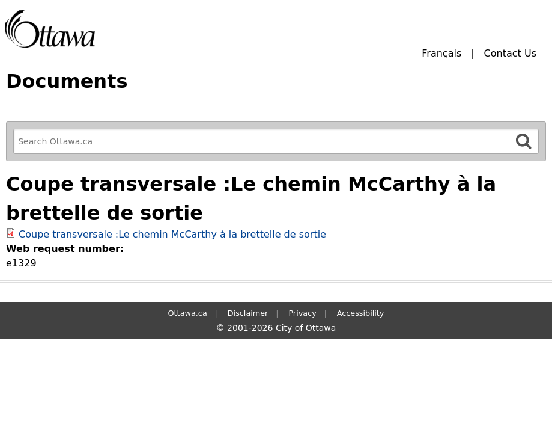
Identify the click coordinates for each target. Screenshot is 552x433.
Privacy (302, 313)
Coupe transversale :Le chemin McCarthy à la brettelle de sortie (172, 234)
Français (441, 53)
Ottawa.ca (187, 313)
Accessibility (360, 313)
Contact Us (510, 53)
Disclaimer (248, 313)
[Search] (524, 141)
